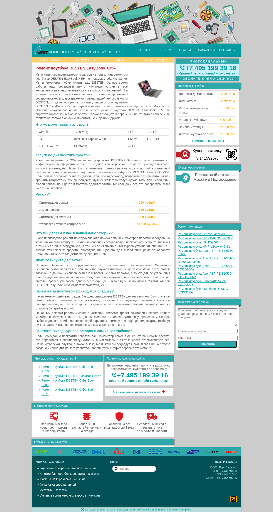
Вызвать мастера (156, 59)
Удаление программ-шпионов (61, 468)
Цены (120, 59)
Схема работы (85, 59)
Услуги (145, 50)
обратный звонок (122, 380)
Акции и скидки (50, 59)
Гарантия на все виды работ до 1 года (119, 424)
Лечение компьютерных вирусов (63, 495)
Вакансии (206, 50)
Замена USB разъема (55, 479)
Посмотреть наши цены (207, 140)
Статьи (186, 50)
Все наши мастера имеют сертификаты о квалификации (54, 426)
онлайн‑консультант (153, 380)
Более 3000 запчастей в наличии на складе (86, 426)
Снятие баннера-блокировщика (62, 473)
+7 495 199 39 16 (142, 375)
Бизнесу (166, 50)
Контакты (227, 50)
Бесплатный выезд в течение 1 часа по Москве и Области (152, 426)
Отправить (207, 344)
